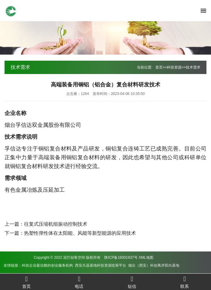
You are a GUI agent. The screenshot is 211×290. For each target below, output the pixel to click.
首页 (159, 67)
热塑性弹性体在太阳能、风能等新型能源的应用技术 (80, 233)
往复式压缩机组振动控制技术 (55, 224)
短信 (132, 282)
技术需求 (193, 67)
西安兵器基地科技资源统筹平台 (32, 265)
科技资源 (174, 67)
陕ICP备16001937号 (53, 257)
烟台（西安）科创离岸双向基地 (86, 265)
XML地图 (78, 257)
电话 (79, 282)
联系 (184, 282)
